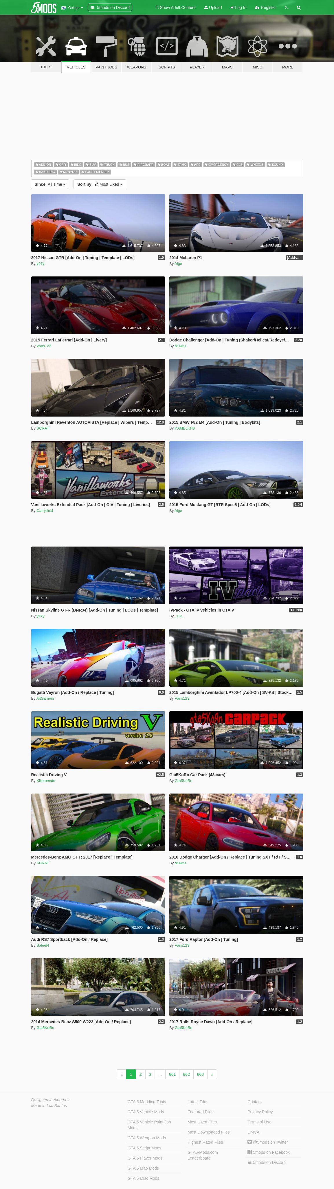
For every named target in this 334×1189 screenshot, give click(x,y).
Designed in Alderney (50, 1099)
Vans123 (43, 346)
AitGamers (45, 698)
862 (186, 1074)
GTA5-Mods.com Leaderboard (203, 1155)
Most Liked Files (202, 1122)
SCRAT (42, 428)
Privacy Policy (260, 1112)
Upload (213, 7)
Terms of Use (259, 1122)
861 (172, 1074)
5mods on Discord (266, 1162)
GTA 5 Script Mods (144, 1148)
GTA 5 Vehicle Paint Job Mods (149, 1125)
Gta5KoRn (183, 781)
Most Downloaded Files (209, 1132)
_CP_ (179, 616)
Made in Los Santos (49, 1105)
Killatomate (45, 781)
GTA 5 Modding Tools (147, 1101)
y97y (40, 263)
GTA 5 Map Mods (143, 1168)
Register (265, 7)
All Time (50, 184)
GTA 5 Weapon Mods (147, 1138)
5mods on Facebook (268, 1152)
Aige (178, 263)
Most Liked (99, 184)
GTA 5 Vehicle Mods (146, 1112)
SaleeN (42, 945)
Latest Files (198, 1101)
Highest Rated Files (205, 1142)
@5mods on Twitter (267, 1142)
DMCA (253, 1132)
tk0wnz (180, 346)
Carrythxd (44, 510)
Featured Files (200, 1112)
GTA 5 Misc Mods (143, 1178)
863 (200, 1074)
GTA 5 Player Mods (145, 1158)
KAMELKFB (185, 428)
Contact (254, 1101)
